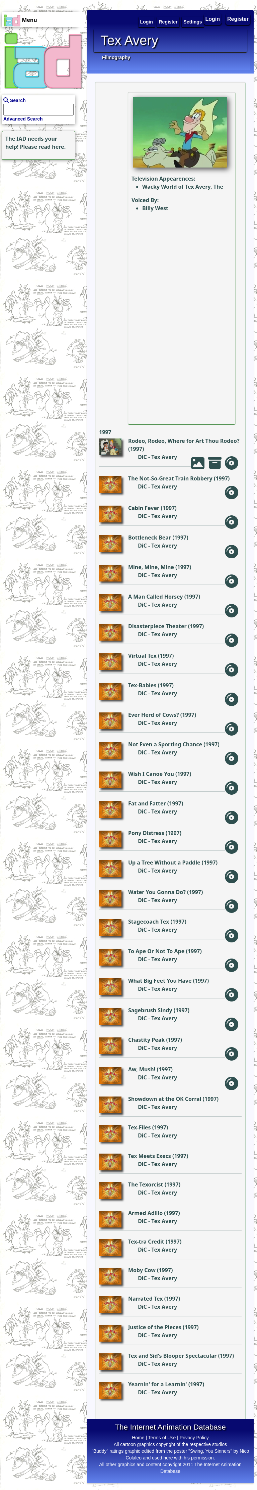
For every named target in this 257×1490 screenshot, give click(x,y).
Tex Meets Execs (149, 1156)
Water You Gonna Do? (157, 892)
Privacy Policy (194, 1437)
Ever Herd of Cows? (153, 714)
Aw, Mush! (141, 1069)
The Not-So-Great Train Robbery (170, 478)
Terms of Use (162, 1437)
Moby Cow (142, 1270)
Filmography (116, 57)
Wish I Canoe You (151, 774)
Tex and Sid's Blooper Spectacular (172, 1355)
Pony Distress (146, 833)
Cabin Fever (143, 508)
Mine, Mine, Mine (151, 567)
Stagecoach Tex (148, 921)
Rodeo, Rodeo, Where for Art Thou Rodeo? (184, 441)
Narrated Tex (145, 1298)
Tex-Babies (142, 685)
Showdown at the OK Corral (164, 1099)
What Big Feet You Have (160, 980)
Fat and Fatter (147, 803)
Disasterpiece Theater (157, 626)
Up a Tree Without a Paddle (164, 862)
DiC (142, 457)
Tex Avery (164, 457)
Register (238, 19)
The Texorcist (145, 1184)
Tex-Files (139, 1127)
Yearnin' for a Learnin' (157, 1384)
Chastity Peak (146, 1039)
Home (138, 1437)
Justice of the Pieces (154, 1327)
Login (212, 19)
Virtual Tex (142, 655)
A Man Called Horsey (155, 596)
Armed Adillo (145, 1213)
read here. (52, 146)
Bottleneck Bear (149, 537)
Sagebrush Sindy (150, 1010)
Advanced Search (23, 119)
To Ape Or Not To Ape (156, 951)
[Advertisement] (42, 203)
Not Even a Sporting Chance (165, 744)
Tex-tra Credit (146, 1241)
